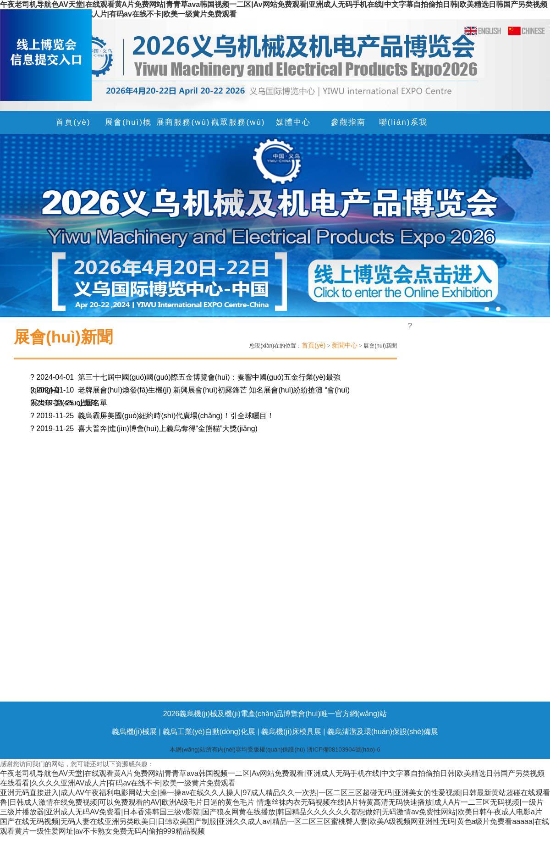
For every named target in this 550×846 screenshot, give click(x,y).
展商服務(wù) (183, 122)
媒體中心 (293, 122)
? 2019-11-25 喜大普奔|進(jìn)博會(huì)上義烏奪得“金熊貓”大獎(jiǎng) (144, 428)
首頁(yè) (73, 122)
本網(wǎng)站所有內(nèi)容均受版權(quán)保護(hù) (238, 749)
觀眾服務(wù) (238, 122)
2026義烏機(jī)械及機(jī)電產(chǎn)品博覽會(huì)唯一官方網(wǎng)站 (275, 714)
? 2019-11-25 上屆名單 (68, 403)
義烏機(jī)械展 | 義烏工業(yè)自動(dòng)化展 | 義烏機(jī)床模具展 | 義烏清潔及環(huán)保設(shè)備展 (275, 731)
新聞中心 (345, 345)
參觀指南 (348, 122)
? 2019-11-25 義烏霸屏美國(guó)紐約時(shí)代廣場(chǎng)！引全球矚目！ (152, 416)
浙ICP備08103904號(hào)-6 (343, 749)
